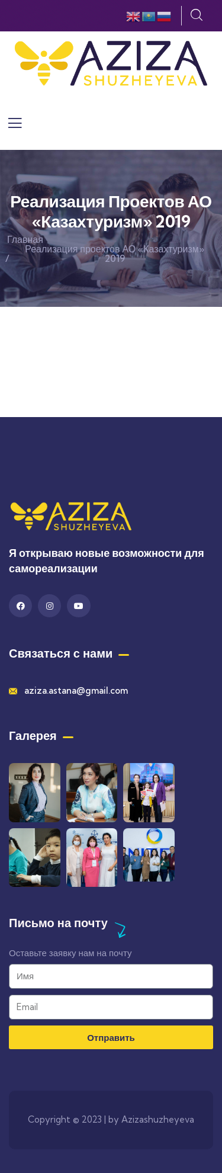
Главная (25, 239)
